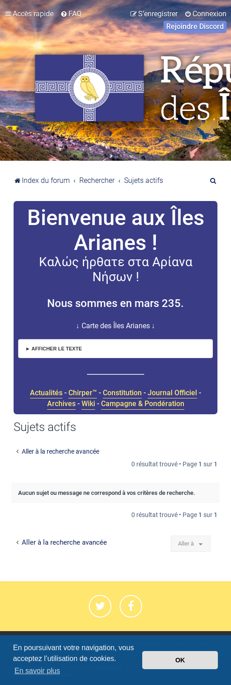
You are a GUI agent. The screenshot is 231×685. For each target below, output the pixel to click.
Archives (61, 403)
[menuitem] (71, 14)
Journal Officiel (172, 392)
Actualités (46, 392)
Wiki (88, 403)
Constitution (122, 392)
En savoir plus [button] (37, 671)
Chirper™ (82, 392)
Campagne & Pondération (142, 403)
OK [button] (180, 660)
